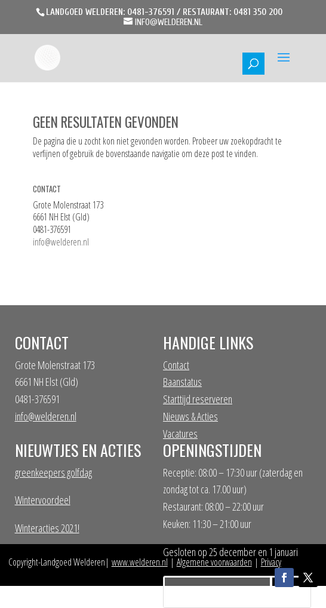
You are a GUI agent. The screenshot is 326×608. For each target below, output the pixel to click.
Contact (176, 365)
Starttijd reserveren (197, 399)
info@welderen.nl (61, 241)
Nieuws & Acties (190, 416)
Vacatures (180, 433)
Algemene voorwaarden (214, 562)
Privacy (271, 562)
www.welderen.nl (140, 562)
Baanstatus (182, 381)
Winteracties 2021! (47, 528)
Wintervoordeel (42, 500)
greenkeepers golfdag (53, 472)
